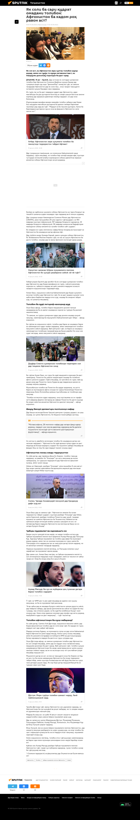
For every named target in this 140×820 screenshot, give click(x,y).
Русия (65, 780)
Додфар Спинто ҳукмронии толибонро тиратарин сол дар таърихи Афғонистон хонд (54, 364)
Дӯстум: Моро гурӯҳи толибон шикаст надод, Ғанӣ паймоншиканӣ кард (52, 696)
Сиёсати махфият (67, 798)
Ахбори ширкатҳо (54, 798)
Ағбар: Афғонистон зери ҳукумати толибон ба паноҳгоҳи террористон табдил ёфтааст (51, 142)
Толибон (38, 760)
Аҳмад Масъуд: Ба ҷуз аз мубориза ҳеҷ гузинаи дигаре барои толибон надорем (55, 590)
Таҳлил (105, 780)
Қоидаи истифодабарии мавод (36, 798)
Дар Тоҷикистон (42, 780)
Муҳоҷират (97, 780)
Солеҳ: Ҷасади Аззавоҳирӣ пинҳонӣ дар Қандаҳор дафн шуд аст (53, 502)
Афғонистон (30, 760)
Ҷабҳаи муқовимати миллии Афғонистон (54, 760)
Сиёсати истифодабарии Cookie (85, 798)
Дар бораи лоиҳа (13, 798)
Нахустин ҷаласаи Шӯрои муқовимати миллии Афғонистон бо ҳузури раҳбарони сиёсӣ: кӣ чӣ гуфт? (54, 271)
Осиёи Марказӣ (55, 780)
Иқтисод (79, 780)
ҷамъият (87, 780)
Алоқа (99, 798)
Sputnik (30, 61)
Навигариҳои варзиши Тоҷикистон (123, 780)
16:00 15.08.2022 (31, 25)
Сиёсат (69, 760)
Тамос (23, 798)
